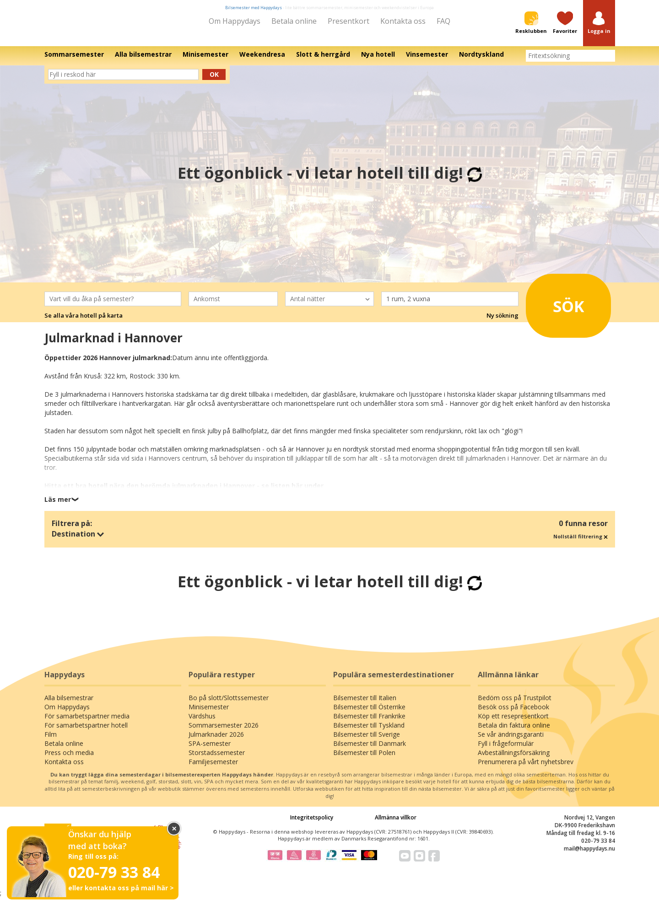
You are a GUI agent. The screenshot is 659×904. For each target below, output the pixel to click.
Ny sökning (502, 322)
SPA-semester (210, 749)
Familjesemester (213, 768)
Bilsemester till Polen (364, 759)
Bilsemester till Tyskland (369, 731)
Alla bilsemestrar (68, 704)
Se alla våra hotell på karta (83, 322)
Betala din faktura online (514, 731)
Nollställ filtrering (580, 542)
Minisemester (209, 713)
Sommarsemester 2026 (224, 731)
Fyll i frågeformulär (506, 749)
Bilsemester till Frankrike (369, 722)
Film (50, 740)
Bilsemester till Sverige (366, 740)
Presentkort (348, 21)
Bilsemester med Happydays (253, 8)
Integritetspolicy (311, 823)
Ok (214, 80)
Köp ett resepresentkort (513, 722)
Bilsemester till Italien (364, 704)
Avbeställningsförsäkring (514, 759)
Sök (558, 309)
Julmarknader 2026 (216, 740)
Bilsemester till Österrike (369, 713)
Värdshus (202, 722)
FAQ (443, 21)
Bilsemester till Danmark (369, 749)
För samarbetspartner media (87, 722)
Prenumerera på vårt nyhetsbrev (525, 768)
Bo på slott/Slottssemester (229, 704)
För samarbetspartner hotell (86, 731)
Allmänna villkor (395, 823)
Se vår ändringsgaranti (511, 740)
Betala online (294, 21)
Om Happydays (234, 21)
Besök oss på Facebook (513, 713)
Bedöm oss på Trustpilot (514, 704)
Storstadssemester (217, 759)
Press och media (69, 759)
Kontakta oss (403, 21)
